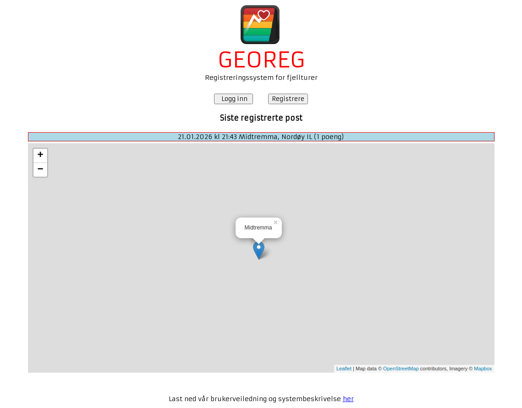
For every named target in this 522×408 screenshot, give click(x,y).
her (348, 399)
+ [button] (40, 155)
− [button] (40, 170)
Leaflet (344, 368)
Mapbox (483, 368)
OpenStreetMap (401, 368)
